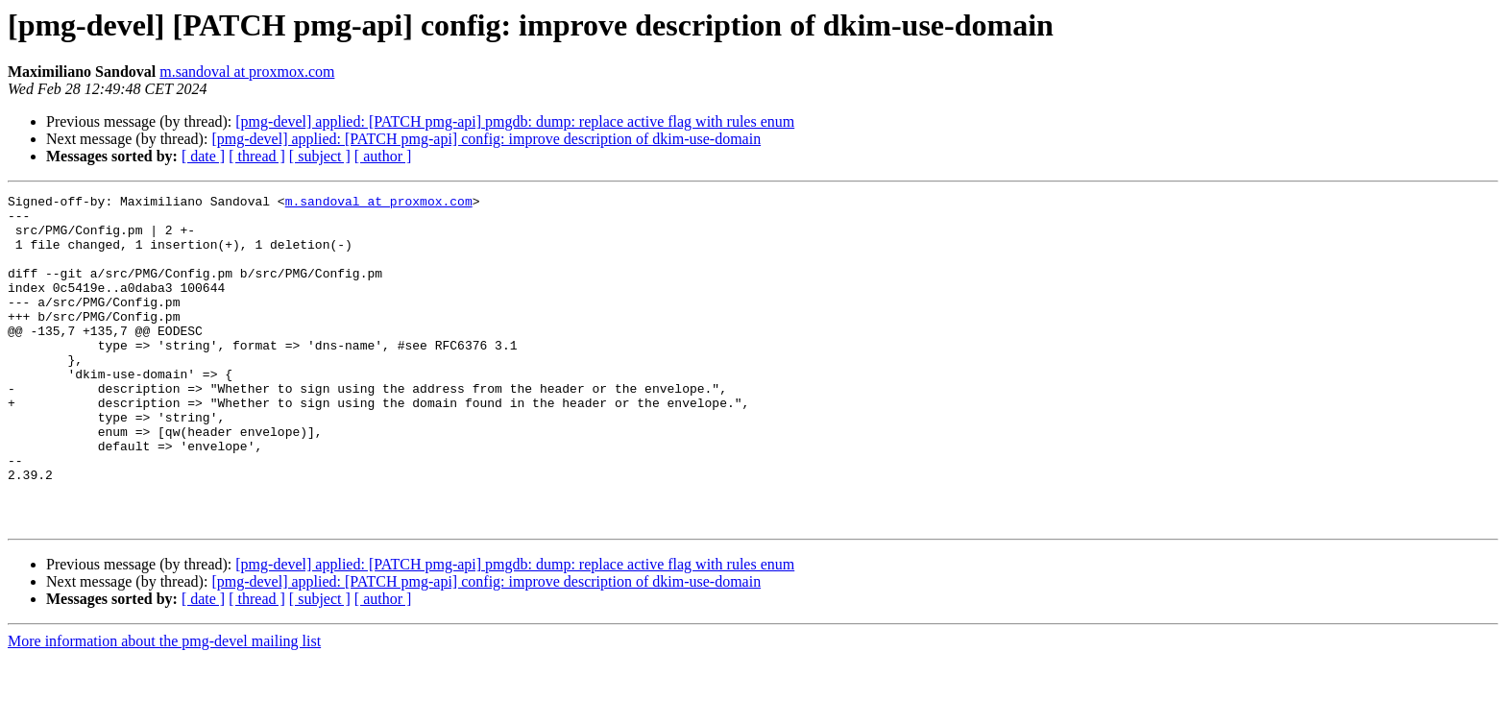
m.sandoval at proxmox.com (246, 71)
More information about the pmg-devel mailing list (164, 707)
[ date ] (203, 156)
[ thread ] (257, 156)
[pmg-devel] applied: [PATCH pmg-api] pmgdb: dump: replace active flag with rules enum (514, 121)
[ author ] (383, 156)
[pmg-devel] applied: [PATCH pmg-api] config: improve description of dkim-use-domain (486, 139)
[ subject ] (320, 156)
